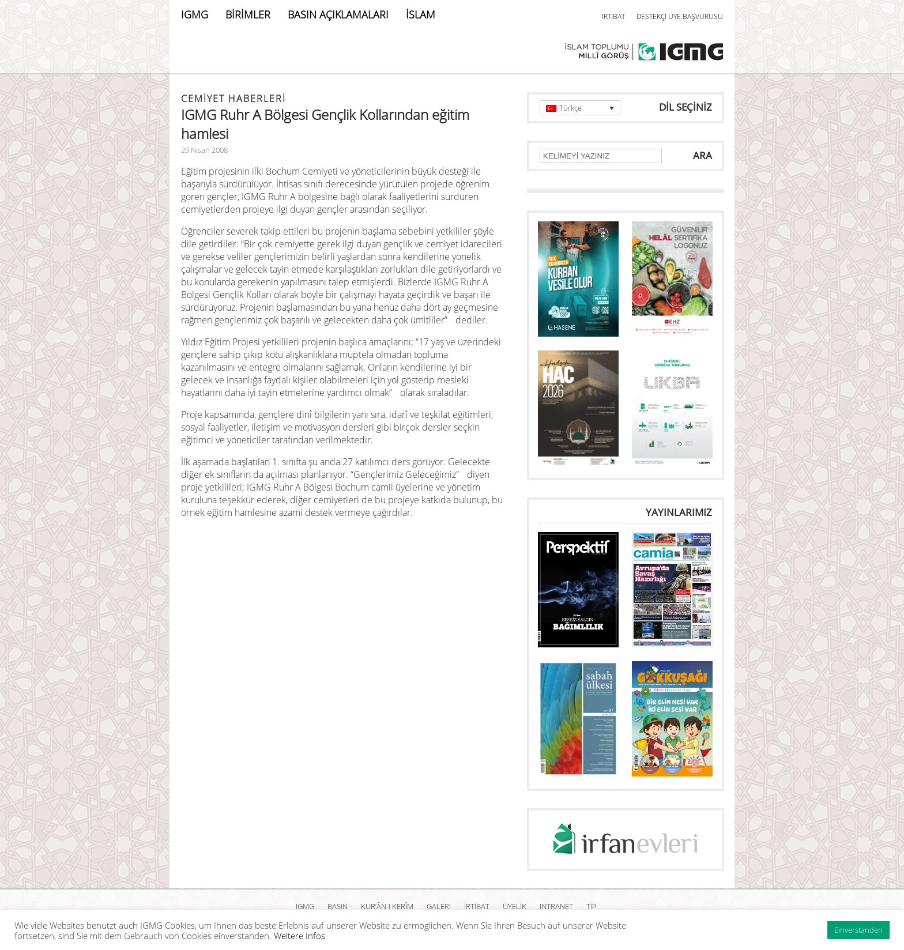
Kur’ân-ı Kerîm (387, 906)
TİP (591, 906)
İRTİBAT (613, 16)
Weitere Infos (299, 935)
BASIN (337, 906)
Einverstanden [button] (858, 930)
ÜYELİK (514, 906)
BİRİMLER (247, 14)
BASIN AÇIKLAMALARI (338, 14)
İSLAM (420, 14)
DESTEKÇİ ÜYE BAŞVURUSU (679, 16)
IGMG (194, 14)
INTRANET (556, 906)
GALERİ (439, 906)
